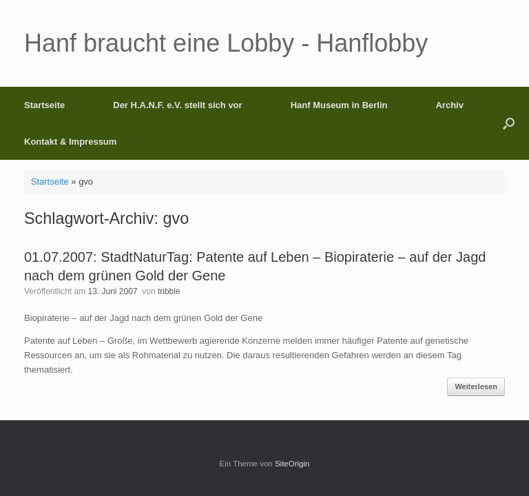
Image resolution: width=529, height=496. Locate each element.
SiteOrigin (292, 463)
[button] (508, 123)
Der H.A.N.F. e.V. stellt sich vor (177, 105)
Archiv (449, 105)
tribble (169, 291)
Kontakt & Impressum (70, 141)
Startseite (44, 105)
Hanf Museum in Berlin (339, 105)
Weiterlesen (476, 386)
